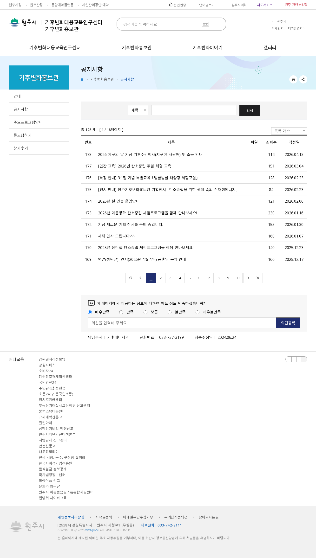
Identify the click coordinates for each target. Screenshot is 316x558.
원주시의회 (239, 4)
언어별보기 (207, 4)
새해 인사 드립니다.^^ (116, 236)
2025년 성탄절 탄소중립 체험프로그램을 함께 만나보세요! (145, 247)
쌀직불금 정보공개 (53, 469)
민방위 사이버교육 (53, 497)
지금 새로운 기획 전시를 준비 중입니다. (130, 224)
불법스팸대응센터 (52, 411)
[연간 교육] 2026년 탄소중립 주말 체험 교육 (134, 166)
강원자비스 (47, 365)
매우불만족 (208, 311)
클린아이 (45, 422)
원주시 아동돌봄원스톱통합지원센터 (66, 492)
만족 (126, 311)
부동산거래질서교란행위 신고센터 (64, 405)
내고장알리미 (49, 451)
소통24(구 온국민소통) (56, 394)
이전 (289, 359)
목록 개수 (282, 131)
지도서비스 (264, 4)
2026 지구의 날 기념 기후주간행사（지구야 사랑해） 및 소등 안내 (150, 154)
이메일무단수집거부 (138, 517)
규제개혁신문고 (50, 417)
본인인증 (180, 4)
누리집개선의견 (176, 517)
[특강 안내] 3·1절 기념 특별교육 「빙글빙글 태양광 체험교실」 (148, 177)
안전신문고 (47, 446)
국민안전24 (47, 382)
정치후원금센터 (50, 399)
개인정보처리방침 (71, 517)
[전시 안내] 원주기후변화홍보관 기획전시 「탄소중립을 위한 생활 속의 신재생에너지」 (168, 189)
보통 (151, 311)
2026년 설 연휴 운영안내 (118, 201)
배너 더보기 (304, 359)
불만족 (177, 311)
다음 (298, 359)
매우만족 (99, 311)
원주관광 (36, 4)
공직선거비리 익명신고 (56, 428)
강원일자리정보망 (52, 359)
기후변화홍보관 (102, 79)
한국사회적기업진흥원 (55, 463)
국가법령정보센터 (52, 474)
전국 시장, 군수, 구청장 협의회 (62, 457)
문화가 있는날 (49, 486)
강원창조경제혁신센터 (55, 376)
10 (237, 278)
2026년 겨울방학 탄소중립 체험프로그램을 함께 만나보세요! (147, 213)
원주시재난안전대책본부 (57, 434)
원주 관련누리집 (296, 4)
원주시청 (15, 4)
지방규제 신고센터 (53, 440)
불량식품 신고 (49, 480)
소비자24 (46, 370)
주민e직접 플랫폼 (52, 388)
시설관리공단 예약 (95, 4)
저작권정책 (103, 517)
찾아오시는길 (209, 517)
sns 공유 (303, 79)
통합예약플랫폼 (62, 4)
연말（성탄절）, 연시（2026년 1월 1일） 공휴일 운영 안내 (142, 259)
